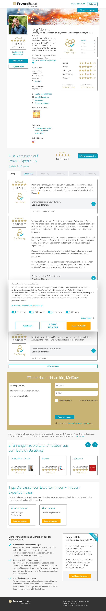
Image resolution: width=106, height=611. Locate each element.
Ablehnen (27, 325)
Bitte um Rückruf (65, 400)
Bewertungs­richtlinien (69, 601)
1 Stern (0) (92, 173)
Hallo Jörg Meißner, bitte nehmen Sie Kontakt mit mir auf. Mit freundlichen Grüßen (30, 404)
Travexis (45, 458)
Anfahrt (38, 81)
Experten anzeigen (20, 521)
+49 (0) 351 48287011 (43, 94)
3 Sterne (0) (60, 173)
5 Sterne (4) (28, 173)
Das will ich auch (78, 3)
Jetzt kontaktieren (87, 10)
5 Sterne (83, 40)
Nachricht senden (64, 417)
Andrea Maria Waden (20, 458)
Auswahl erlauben (53, 326)
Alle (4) (13, 173)
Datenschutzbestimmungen (37, 305)
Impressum (20, 305)
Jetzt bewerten (18, 60)
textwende (78, 458)
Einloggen (92, 4)
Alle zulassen (78, 325)
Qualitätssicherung (83, 601)
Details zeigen (82, 318)
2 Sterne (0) (76, 173)
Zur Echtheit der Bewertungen (18, 53)
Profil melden (79, 436)
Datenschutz (66, 603)
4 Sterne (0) (44, 173)
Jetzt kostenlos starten (80, 576)
